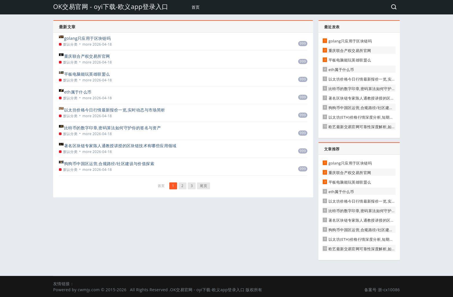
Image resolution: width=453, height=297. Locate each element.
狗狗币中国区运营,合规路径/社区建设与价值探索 (109, 163)
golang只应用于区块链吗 (87, 38)
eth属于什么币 (78, 92)
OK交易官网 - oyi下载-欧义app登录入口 (110, 6)
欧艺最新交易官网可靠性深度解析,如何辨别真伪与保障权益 (379, 126)
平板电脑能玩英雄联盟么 (87, 74)
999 (303, 43)
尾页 (203, 185)
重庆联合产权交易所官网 (87, 56)
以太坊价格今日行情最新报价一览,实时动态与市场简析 (114, 110)
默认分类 (70, 44)
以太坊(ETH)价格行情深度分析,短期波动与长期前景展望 (376, 117)
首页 (196, 7)
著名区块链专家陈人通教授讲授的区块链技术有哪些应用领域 (120, 145)
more (87, 44)
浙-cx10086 (389, 289)
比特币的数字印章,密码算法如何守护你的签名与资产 (112, 127)
